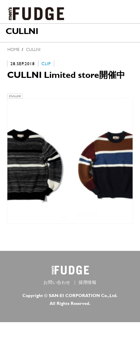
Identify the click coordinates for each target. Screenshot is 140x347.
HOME (13, 49)
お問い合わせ (56, 286)
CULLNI (15, 97)
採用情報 (87, 286)
